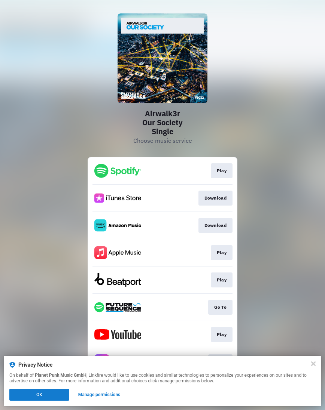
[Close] (313, 364)
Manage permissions (99, 394)
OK (39, 394)
